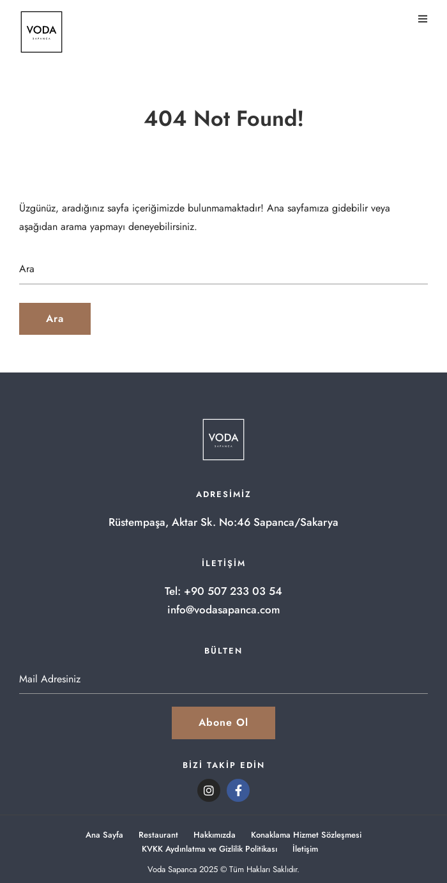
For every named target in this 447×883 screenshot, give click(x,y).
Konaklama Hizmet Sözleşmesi (306, 835)
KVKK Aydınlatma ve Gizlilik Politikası (209, 849)
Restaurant (158, 835)
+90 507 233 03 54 (233, 591)
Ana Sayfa (104, 835)
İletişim (305, 849)
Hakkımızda (214, 835)
